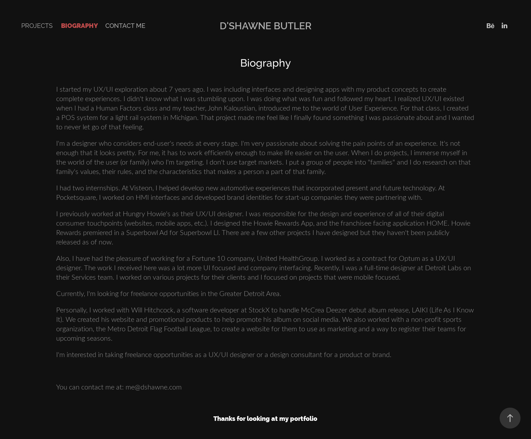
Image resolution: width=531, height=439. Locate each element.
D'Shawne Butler (266, 25)
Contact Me (125, 25)
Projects (37, 25)
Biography (79, 25)
